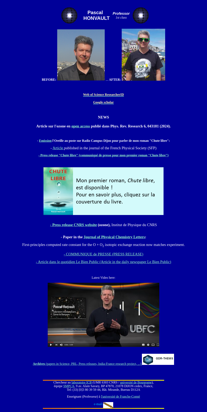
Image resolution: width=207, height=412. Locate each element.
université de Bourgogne (136, 382)
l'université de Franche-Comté (120, 396)
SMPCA (68, 386)
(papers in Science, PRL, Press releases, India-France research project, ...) (87, 363)
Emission (45, 140)
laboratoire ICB (82, 382)
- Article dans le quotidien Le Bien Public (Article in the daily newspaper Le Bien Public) (103, 262)
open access (80, 126)
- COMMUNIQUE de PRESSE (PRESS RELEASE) (103, 254)
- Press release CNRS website (73, 225)
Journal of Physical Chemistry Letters (114, 237)
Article (58, 148)
